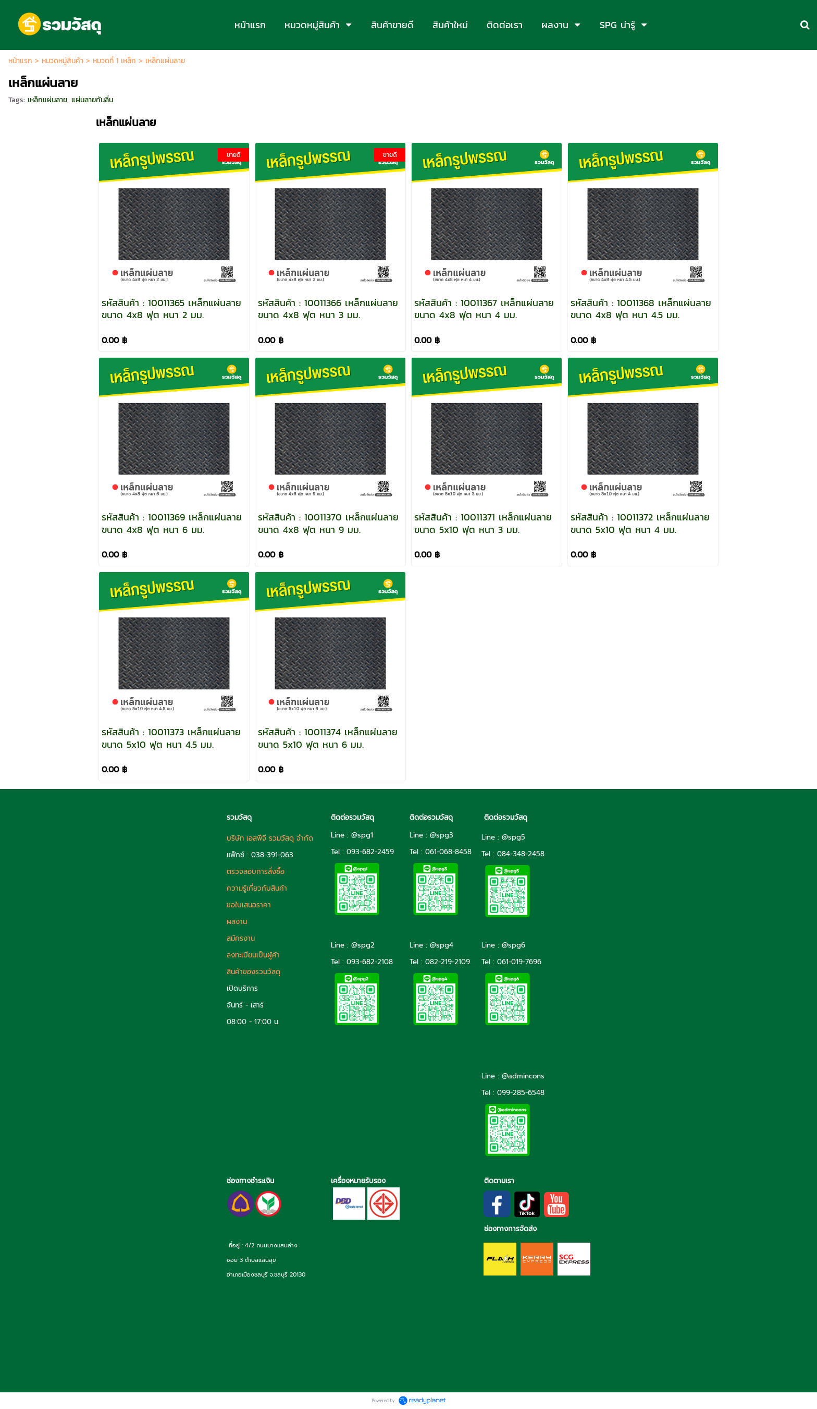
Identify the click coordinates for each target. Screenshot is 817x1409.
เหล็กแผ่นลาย (47, 99)
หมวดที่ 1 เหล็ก (114, 60)
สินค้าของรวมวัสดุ (253, 971)
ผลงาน (237, 921)
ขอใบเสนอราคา (249, 905)
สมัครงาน (241, 938)
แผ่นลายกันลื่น (92, 99)
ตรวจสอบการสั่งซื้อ (255, 871)
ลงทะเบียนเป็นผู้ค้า (253, 955)
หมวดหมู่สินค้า (62, 60)
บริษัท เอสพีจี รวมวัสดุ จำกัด (270, 838)
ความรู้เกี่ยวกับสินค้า (257, 888)
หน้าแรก (20, 60)
